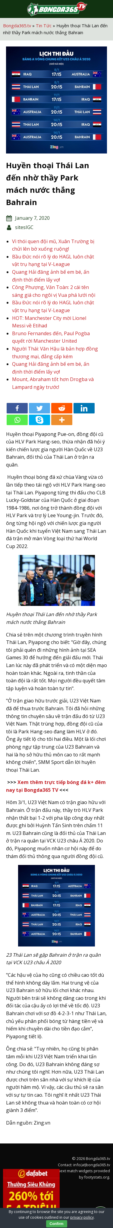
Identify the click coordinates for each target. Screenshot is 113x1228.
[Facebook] (17, 408)
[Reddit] (61, 408)
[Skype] (39, 420)
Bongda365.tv (17, 25)
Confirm (57, 1224)
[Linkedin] (84, 408)
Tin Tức (44, 25)
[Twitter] (39, 408)
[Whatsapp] (17, 420)
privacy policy (82, 1217)
